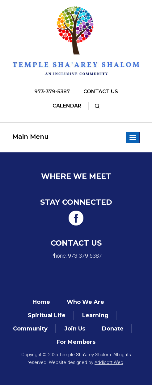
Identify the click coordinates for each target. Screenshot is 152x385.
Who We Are (85, 302)
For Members (76, 342)
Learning (95, 315)
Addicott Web (109, 362)
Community (30, 328)
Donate (113, 328)
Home (41, 302)
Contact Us (100, 91)
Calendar (67, 106)
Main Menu (30, 136)
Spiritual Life (46, 315)
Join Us (74, 328)
